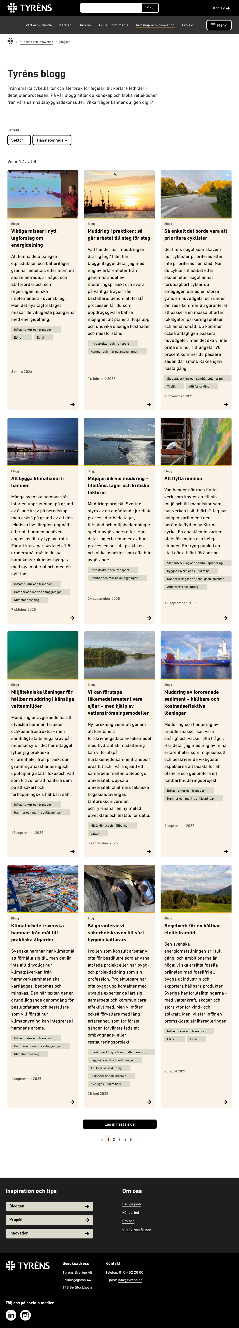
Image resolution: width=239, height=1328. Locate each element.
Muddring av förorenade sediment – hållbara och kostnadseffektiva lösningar (191, 703)
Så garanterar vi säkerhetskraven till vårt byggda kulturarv (116, 933)
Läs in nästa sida (120, 1124)
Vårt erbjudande (39, 25)
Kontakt (221, 8)
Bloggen (49, 1206)
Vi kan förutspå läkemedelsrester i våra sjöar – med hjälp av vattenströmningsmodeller (118, 703)
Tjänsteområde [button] (51, 140)
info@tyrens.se (130, 1280)
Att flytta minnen (183, 479)
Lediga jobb (131, 1204)
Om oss (85, 25)
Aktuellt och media (113, 25)
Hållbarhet (130, 1212)
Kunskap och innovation (155, 25)
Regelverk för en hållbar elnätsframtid (192, 929)
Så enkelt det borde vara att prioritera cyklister (195, 235)
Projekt (187, 25)
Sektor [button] (19, 140)
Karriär (65, 25)
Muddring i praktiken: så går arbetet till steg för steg (119, 235)
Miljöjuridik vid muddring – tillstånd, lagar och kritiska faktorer (118, 486)
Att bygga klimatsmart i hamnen (38, 482)
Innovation (49, 1233)
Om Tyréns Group (136, 1229)
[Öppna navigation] (219, 25)
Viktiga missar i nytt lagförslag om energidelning (33, 238)
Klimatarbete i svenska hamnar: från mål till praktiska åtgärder (37, 933)
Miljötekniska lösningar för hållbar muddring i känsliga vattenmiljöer (42, 699)
